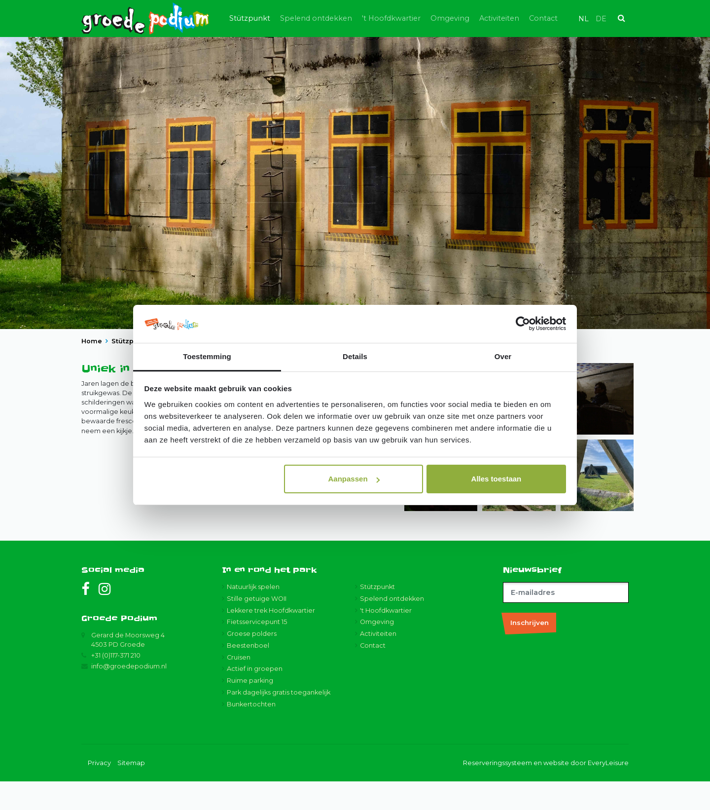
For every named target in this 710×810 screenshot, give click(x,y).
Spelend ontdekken (316, 18)
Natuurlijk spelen (253, 615)
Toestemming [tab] (207, 356)
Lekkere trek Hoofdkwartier (271, 639)
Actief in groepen (255, 697)
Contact (543, 18)
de (601, 18)
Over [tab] (503, 356)
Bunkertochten (251, 732)
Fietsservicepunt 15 (257, 651)
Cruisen (238, 686)
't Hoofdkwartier (391, 18)
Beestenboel (248, 674)
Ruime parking (250, 709)
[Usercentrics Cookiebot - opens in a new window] (523, 324)
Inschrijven (529, 651)
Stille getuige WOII (256, 627)
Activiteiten (499, 18)
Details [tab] (355, 356)
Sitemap (131, 791)
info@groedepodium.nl (129, 695)
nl (583, 18)
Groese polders (252, 662)
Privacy (99, 791)
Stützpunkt (249, 18)
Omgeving (449, 18)
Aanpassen (354, 479)
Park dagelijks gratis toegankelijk (278, 721)
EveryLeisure (608, 791)
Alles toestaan (496, 479)
